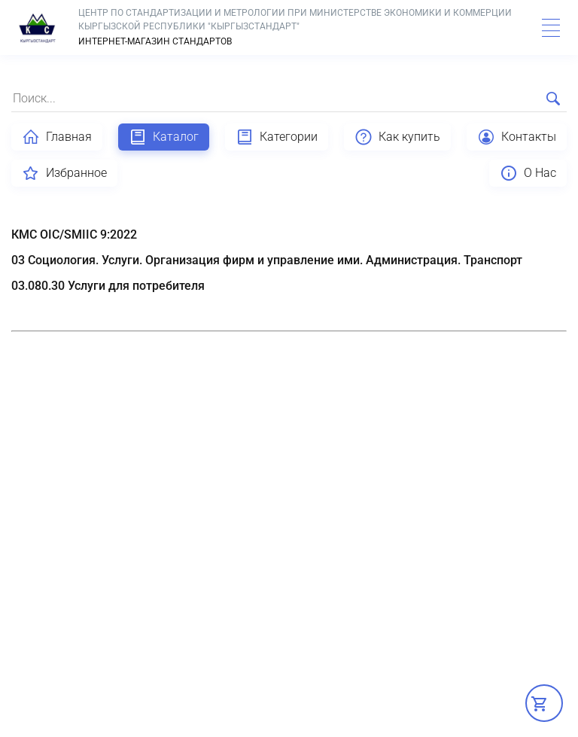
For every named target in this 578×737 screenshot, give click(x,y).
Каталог (164, 137)
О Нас (528, 173)
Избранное (64, 173)
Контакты (516, 137)
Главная (57, 137)
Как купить (397, 137)
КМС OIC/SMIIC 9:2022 (74, 234)
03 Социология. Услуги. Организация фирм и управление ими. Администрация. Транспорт (266, 260)
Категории (277, 137)
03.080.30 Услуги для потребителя (108, 286)
